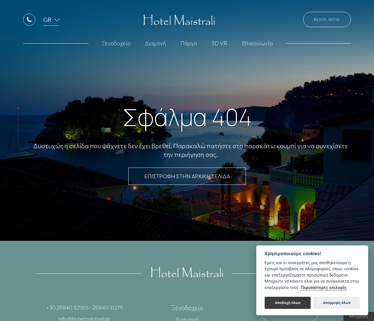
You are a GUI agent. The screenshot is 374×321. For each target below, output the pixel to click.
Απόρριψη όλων (337, 303)
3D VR (219, 46)
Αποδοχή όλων (288, 303)
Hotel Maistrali (178, 23)
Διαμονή (155, 46)
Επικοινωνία (257, 46)
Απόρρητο (358, 316)
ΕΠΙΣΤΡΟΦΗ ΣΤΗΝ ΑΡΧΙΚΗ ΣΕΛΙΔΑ (187, 176)
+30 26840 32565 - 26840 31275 (84, 307)
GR (51, 23)
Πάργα (188, 46)
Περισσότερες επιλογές (324, 287)
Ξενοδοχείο (116, 46)
